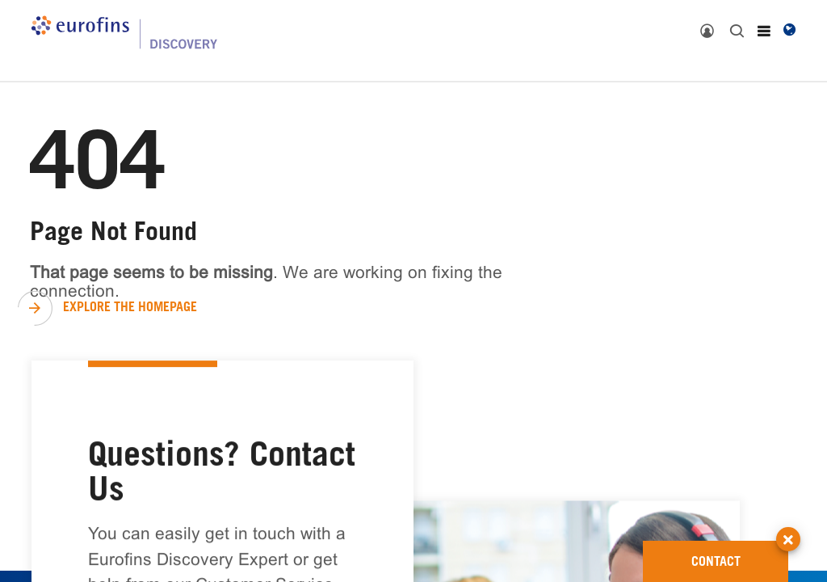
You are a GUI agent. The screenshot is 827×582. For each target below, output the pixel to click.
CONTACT (740, 555)
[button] (788, 525)
